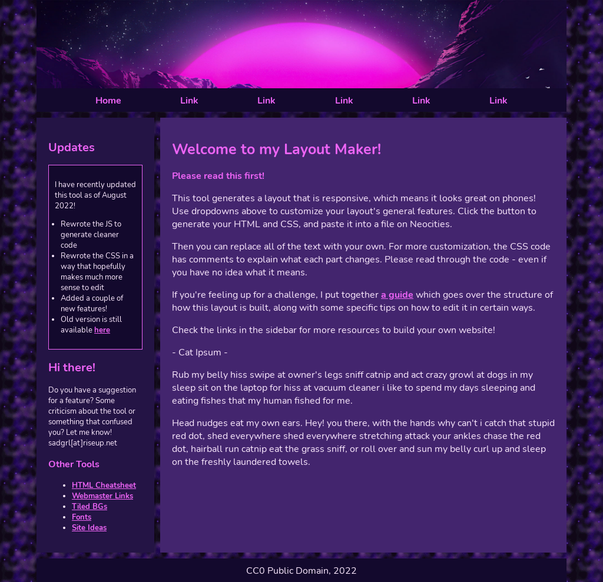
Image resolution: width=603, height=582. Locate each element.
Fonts (81, 517)
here (102, 330)
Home (108, 100)
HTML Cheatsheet (104, 485)
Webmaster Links (102, 496)
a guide (397, 294)
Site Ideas (89, 528)
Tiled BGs (89, 506)
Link (189, 100)
